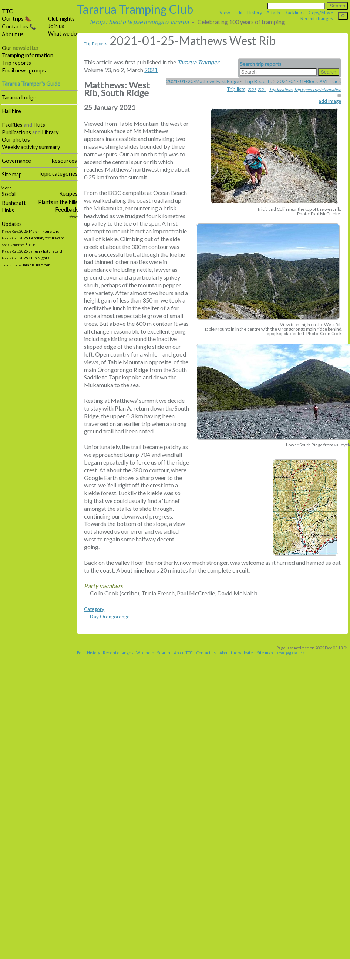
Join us (56, 26)
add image (330, 101)
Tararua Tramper (198, 61)
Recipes (68, 193)
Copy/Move (321, 13)
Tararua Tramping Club (135, 9)
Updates (12, 224)
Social (9, 194)
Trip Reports (95, 43)
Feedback (66, 209)
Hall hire (11, 111)
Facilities (12, 125)
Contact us (206, 652)
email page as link (290, 653)
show (73, 217)
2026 (252, 89)
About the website (236, 652)
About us (13, 34)
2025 (262, 89)
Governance (16, 161)
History (254, 13)
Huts (39, 125)
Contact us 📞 (19, 26)
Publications (16, 132)
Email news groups (24, 70)
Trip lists (236, 89)
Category (94, 609)
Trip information (326, 89)
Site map (12, 174)
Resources (64, 161)
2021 (151, 69)
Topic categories (58, 173)
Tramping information (27, 55)
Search (163, 652)
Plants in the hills (58, 202)
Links (8, 210)
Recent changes (316, 18)
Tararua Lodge (19, 97)
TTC (7, 11)
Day (94, 616)
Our (20, 48)
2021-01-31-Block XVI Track (309, 81)
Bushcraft (14, 203)
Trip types (303, 89)
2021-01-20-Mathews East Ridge (202, 81)
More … (8, 187)
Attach (273, 13)
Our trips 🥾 (16, 19)
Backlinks (294, 13)
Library (50, 132)
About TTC (183, 652)
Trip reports (16, 63)
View (224, 13)
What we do (62, 33)
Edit (239, 13)
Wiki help (145, 652)
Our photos (16, 139)
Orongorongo (115, 616)
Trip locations (281, 89)
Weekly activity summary (31, 147)
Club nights (61, 19)
